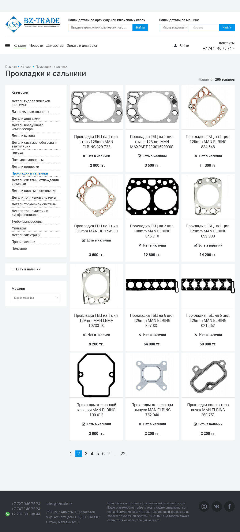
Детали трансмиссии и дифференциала (30, 213)
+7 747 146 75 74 (217, 48)
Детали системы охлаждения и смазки (35, 182)
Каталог (20, 45)
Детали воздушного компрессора (27, 127)
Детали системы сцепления (34, 190)
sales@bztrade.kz (59, 503)
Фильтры (19, 228)
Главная (11, 66)
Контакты (227, 43)
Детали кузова (23, 136)
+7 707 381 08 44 (26, 513)
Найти (140, 27)
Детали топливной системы (34, 197)
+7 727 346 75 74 (26, 503)
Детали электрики (26, 235)
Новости (36, 45)
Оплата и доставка (82, 45)
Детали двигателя (26, 118)
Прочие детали (23, 242)
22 (122, 453)
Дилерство (55, 45)
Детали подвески (25, 166)
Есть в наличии (28, 269)
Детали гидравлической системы (31, 103)
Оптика (17, 153)
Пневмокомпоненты (28, 160)
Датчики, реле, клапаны (30, 111)
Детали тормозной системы (34, 204)
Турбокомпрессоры (27, 221)
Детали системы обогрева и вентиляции (34, 144)
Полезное (19, 248)
